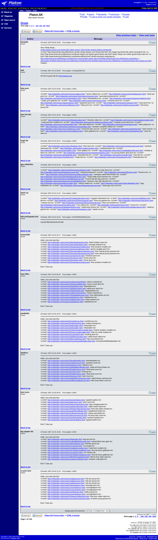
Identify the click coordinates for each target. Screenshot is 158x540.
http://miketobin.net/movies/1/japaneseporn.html (59, 103)
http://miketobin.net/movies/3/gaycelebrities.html (120, 183)
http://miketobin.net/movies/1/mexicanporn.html (87, 101)
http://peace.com (65, 76)
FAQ (82, 14)
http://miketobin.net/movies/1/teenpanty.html (120, 124)
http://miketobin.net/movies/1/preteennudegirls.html (68, 459)
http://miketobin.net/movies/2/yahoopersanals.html (67, 413)
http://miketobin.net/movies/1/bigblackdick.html (66, 291)
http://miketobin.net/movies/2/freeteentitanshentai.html (69, 409)
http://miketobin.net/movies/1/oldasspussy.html (66, 479)
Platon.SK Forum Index (54, 31)
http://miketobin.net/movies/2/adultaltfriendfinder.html (68, 367)
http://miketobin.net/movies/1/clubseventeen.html (79, 148)
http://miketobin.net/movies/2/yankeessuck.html (66, 363)
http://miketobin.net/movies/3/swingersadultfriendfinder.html (69, 174)
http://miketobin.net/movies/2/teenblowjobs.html (66, 361)
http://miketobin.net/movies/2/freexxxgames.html (74, 201)
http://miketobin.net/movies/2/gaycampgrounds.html (68, 404)
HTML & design (73, 31)
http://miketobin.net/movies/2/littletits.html (134, 198)
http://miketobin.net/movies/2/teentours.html (65, 402)
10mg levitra (85, 50)
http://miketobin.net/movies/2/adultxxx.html (74, 209)
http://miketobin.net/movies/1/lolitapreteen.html (66, 300)
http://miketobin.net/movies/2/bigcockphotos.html (67, 339)
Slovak (153, 4)
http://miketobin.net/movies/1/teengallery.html (58, 150)
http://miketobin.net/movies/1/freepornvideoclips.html (68, 496)
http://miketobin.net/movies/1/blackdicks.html (65, 286)
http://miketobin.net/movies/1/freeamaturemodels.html (69, 247)
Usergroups (114, 14)
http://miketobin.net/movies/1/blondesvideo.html (67, 120)
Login (144, 2)
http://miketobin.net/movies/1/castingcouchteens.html (92, 122)
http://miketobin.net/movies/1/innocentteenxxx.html (60, 129)
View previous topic (126, 35)
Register (125, 14)
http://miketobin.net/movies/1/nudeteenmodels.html (68, 448)
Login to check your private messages (105, 17)
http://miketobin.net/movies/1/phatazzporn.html (127, 94)
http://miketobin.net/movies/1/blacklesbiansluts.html (68, 242)
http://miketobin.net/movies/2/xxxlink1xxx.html (66, 321)
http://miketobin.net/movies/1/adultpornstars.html (67, 288)
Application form (152, 536)
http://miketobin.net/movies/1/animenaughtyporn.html (68, 249)
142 (37, 26)
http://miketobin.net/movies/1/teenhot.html (124, 129)
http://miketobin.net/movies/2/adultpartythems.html (60, 207)
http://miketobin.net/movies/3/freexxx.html (120, 172)
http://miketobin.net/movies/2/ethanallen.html (65, 326)
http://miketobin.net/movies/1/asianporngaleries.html (129, 98)
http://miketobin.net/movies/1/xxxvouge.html (65, 446)
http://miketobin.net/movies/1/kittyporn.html (62, 105)
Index (21, 10)
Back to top (25, 66)
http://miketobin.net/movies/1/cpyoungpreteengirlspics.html (86, 153)
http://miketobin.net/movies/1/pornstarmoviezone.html (77, 96)
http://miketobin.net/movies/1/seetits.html (116, 155)
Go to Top (132, 536)
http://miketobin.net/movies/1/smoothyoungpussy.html (69, 499)
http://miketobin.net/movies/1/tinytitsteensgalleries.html (69, 450)
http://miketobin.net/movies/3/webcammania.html (59, 172)
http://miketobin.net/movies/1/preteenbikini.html (59, 124)
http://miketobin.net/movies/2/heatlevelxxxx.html (66, 369)
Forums (28, 10)
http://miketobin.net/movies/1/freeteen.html (65, 146)
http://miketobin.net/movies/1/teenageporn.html (66, 485)
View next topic (147, 35)
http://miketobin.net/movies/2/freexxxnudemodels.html (69, 332)
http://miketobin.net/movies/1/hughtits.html (57, 157)
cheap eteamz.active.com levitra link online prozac (60, 50)
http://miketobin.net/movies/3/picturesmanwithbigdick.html (63, 181)
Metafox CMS (15, 538)
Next (48, 26)
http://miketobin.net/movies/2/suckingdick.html (66, 334)
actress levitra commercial (101, 50)
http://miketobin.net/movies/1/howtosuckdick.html (67, 284)
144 (44, 26)
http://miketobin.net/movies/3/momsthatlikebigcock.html (62, 179)
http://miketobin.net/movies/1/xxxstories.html (65, 453)
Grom (35, 10)
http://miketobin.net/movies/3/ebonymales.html (58, 183)
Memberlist (101, 14)
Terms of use (143, 538)
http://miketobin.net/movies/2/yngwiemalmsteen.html (68, 198)
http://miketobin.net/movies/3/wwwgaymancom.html (80, 186)
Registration (152, 2)
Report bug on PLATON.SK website (127, 538)
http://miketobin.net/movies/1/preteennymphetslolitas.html (68, 127)
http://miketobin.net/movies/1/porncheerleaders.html (60, 98)
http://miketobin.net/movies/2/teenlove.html (64, 376)
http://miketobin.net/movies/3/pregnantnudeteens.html (69, 170)
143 (40, 26)
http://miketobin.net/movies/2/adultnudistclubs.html (67, 407)
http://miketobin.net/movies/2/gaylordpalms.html (66, 400)
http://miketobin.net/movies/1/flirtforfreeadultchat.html (68, 457)
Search (90, 14)
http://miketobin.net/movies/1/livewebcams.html (112, 157)
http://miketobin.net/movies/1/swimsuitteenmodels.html (132, 120)
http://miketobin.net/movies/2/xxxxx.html (113, 205)
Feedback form (141, 536)
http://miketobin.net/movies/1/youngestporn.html (66, 488)
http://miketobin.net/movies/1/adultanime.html (65, 297)
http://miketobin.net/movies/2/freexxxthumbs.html (81, 203)
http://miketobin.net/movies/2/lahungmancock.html (67, 415)
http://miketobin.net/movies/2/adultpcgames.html (127, 207)
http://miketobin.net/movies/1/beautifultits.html (58, 155)
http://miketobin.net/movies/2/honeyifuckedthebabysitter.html (71, 341)
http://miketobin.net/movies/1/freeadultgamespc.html (68, 295)
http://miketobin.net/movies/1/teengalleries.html (64, 131)
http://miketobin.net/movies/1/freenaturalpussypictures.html (71, 251)
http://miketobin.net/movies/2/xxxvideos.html (57, 205)
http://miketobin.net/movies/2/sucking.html (64, 372)
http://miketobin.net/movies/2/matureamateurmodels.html (70, 330)
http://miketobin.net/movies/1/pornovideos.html (66, 94)
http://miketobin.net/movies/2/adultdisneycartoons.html (69, 378)
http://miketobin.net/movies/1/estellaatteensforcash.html (121, 150)
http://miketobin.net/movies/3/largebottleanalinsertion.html (63, 177)
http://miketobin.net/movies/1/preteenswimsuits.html (123, 146)
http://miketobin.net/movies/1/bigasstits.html (65, 439)
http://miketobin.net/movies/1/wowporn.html (120, 103)
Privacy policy (153, 538)
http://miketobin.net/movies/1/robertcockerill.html (67, 282)
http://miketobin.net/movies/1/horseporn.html (65, 258)
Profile (83, 17)
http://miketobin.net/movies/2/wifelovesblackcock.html (69, 381)
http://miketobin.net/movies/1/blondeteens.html (66, 444)
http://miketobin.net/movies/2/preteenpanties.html (67, 418)
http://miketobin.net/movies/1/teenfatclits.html (125, 131)
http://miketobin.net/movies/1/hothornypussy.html (119, 105)
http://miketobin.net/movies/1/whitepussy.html (65, 492)
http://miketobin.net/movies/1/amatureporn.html (66, 256)
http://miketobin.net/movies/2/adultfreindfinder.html (67, 411)
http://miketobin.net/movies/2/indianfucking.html (66, 323)
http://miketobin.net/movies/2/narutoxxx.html (135, 201)
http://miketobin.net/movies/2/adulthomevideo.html (67, 337)
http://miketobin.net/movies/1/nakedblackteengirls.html (69, 441)
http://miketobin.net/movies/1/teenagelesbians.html (68, 245)
